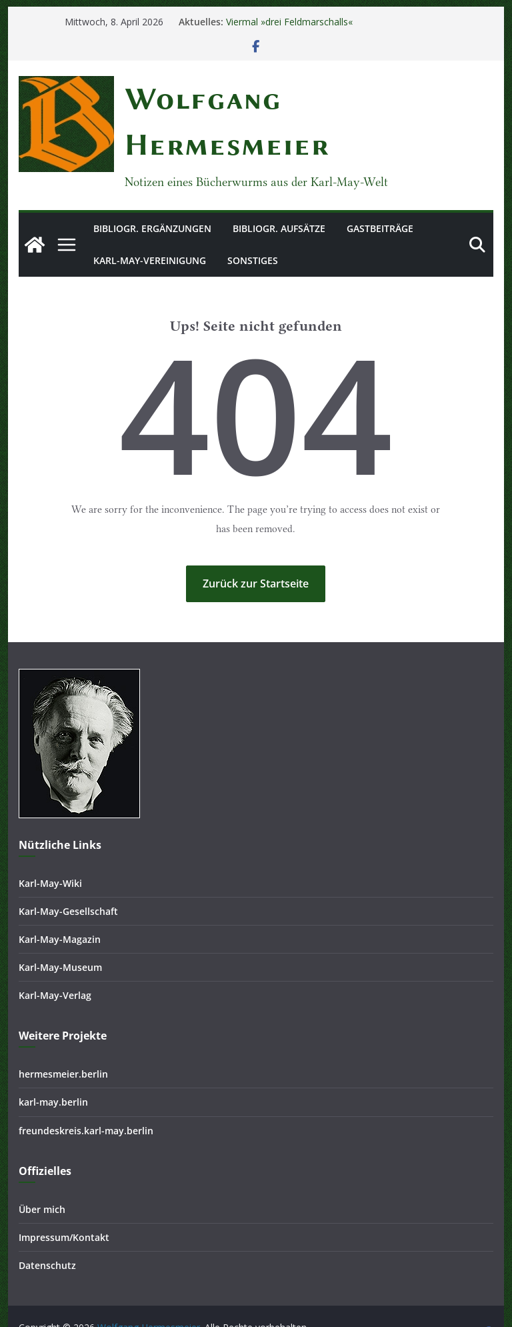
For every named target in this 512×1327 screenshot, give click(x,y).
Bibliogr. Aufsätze (279, 182)
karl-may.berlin (53, 1070)
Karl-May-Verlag (55, 963)
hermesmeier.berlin (63, 1042)
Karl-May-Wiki (50, 850)
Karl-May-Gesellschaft (68, 878)
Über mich (42, 1176)
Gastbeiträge (380, 182)
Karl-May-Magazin (60, 906)
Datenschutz (47, 1232)
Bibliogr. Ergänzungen (152, 182)
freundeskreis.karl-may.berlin (86, 1098)
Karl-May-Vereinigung (149, 214)
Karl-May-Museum (60, 935)
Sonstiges (252, 214)
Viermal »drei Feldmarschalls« (289, 21)
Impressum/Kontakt (64, 1204)
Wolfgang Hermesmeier (215, 98)
